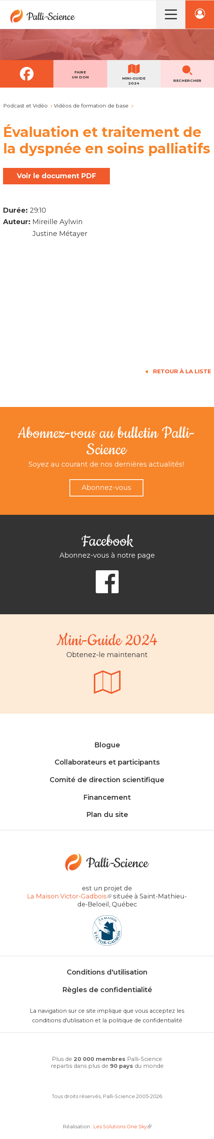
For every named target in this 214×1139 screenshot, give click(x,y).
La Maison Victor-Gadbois (69, 896)
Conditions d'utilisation (107, 972)
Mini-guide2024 (133, 80)
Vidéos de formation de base (91, 106)
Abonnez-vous (106, 487)
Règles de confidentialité (107, 990)
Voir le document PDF (56, 176)
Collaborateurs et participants (107, 762)
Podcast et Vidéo (25, 106)
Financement (107, 797)
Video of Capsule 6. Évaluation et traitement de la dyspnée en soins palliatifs (107, 303)
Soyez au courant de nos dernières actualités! (106, 464)
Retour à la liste (182, 371)
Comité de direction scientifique (107, 780)
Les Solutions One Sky (122, 1126)
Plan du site (107, 814)
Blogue (107, 745)
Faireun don (80, 74)
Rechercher (187, 80)
